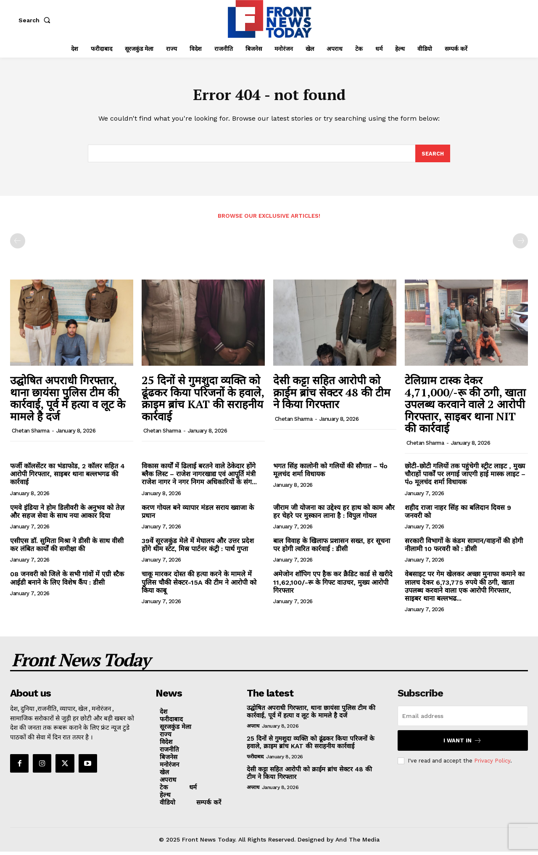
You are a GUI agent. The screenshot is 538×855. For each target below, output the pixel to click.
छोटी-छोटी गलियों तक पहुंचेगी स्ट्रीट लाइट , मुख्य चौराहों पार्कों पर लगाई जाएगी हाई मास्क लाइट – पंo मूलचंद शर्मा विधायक (465, 477)
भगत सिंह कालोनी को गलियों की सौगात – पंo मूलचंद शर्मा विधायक (330, 473)
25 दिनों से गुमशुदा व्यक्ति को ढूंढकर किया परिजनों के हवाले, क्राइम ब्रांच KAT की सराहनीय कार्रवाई (203, 401)
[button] (36, 20)
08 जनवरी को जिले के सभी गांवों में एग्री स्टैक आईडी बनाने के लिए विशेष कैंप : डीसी (67, 581)
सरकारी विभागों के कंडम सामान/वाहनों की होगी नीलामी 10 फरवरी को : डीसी (464, 548)
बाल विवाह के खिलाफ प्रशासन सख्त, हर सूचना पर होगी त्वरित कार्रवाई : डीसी (331, 548)
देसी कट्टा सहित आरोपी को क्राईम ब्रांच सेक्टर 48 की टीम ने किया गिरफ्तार (331, 395)
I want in (462, 744)
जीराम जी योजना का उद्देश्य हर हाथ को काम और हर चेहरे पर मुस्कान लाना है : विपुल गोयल (334, 514)
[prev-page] (17, 244)
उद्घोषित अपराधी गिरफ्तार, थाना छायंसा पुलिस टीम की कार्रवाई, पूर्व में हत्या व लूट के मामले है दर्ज (67, 401)
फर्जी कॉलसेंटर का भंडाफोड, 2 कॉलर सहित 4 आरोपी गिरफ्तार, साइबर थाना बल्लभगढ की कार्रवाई (67, 477)
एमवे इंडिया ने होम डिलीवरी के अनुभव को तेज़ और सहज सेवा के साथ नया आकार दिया (67, 514)
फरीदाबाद (255, 760)
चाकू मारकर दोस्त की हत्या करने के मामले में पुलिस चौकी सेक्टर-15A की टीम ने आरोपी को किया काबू (199, 585)
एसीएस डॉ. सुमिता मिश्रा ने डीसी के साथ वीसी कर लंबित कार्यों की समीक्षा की (67, 548)
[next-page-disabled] (520, 244)
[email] (463, 719)
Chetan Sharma (31, 434)
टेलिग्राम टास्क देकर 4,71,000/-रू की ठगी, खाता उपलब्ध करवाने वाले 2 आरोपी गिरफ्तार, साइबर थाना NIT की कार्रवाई (465, 407)
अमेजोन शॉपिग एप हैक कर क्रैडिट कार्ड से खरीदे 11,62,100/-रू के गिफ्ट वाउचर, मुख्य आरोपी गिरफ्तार (333, 585)
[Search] (432, 156)
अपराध (253, 729)
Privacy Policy (492, 764)
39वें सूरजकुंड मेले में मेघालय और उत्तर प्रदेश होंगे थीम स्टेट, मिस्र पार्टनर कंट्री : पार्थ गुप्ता (198, 548)
